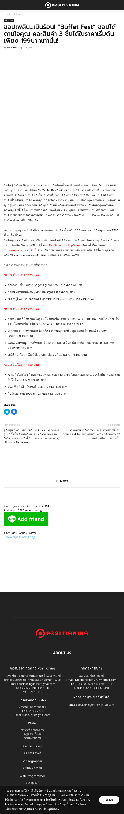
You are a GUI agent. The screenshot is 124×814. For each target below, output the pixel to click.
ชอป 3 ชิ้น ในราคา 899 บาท (21, 364)
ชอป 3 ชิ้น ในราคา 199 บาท (21, 275)
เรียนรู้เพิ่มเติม (55, 809)
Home (7, 14)
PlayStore (54, 245)
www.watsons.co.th (21, 250)
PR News (18, 14)
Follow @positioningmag (19, 537)
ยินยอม (109, 799)
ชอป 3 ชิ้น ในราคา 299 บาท (21, 309)
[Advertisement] (62, 155)
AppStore (74, 245)
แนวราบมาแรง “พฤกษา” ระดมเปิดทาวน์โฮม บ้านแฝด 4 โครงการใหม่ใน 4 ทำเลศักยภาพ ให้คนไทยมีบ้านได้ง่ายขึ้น (91, 434)
